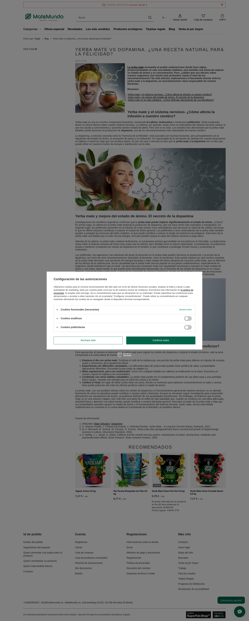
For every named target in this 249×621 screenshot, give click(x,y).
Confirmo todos (161, 340)
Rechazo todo (88, 340)
